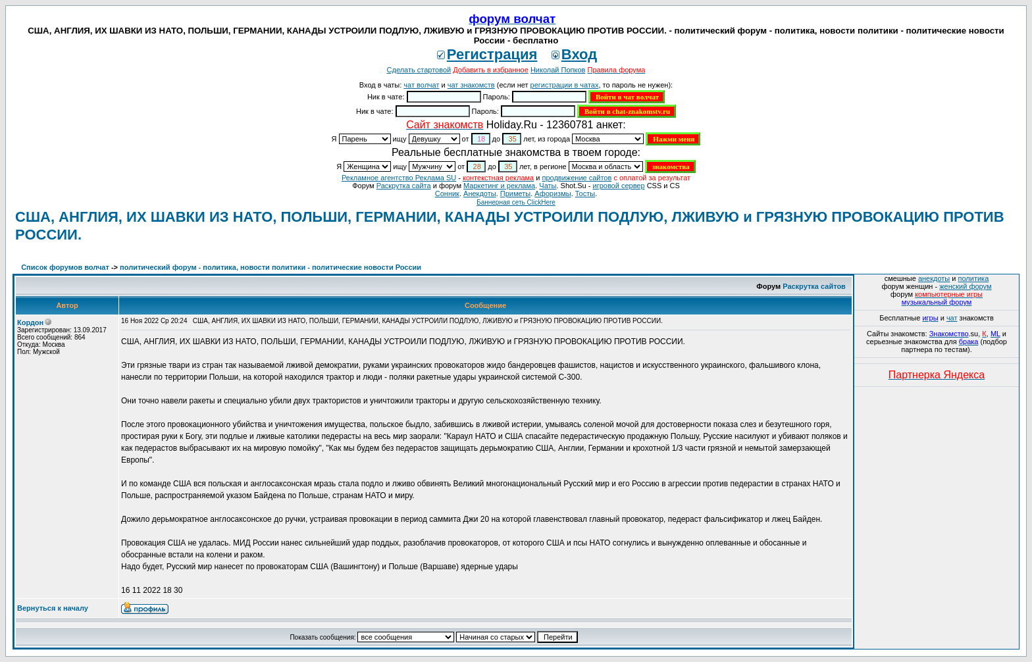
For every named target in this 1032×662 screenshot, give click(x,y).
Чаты (547, 186)
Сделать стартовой (419, 70)
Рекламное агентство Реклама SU (399, 178)
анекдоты (934, 278)
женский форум (965, 286)
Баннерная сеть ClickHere (516, 202)
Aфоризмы (552, 193)
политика (973, 278)
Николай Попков (558, 70)
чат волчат (421, 85)
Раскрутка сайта (403, 186)
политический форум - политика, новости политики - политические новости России (270, 267)
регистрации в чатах (564, 85)
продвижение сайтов (576, 178)
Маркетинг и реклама (499, 186)
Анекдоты (479, 193)
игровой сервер (618, 186)
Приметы (515, 193)
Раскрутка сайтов (814, 286)
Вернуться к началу (52, 608)
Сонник (447, 193)
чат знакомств (471, 85)
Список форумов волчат (65, 267)
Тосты (585, 193)
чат (952, 318)
